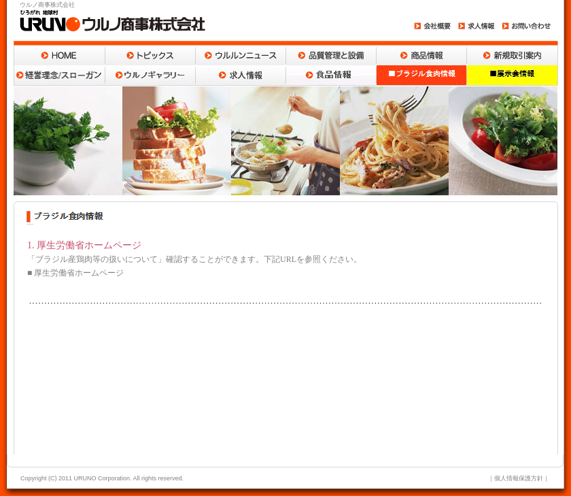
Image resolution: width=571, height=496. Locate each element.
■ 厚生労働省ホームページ (75, 273)
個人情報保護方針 (518, 478)
